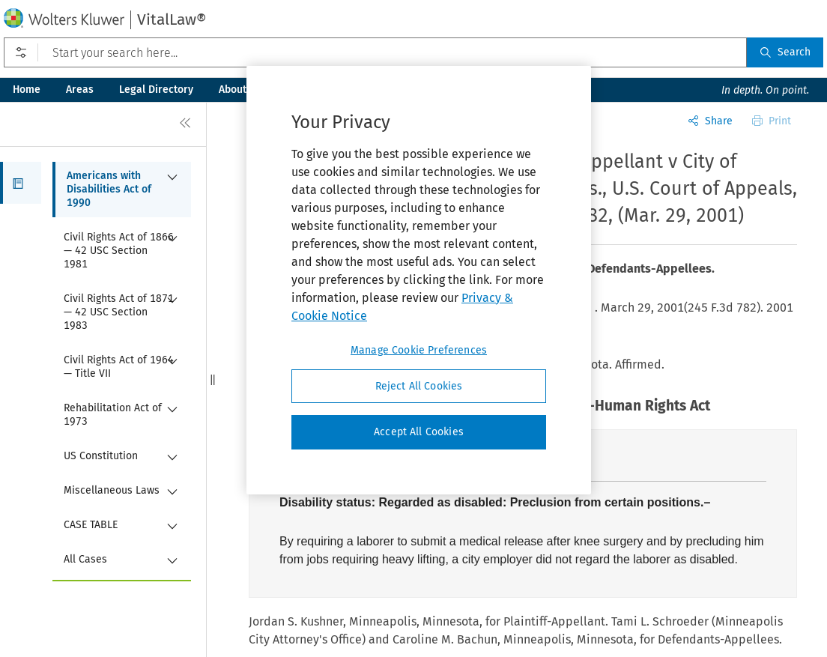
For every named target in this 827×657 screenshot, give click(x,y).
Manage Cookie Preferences (419, 350)
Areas (80, 89)
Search (785, 52)
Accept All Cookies (419, 432)
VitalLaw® (171, 19)
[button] (20, 183)
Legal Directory (156, 89)
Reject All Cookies (419, 386)
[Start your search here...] (375, 52)
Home (26, 89)
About (232, 89)
